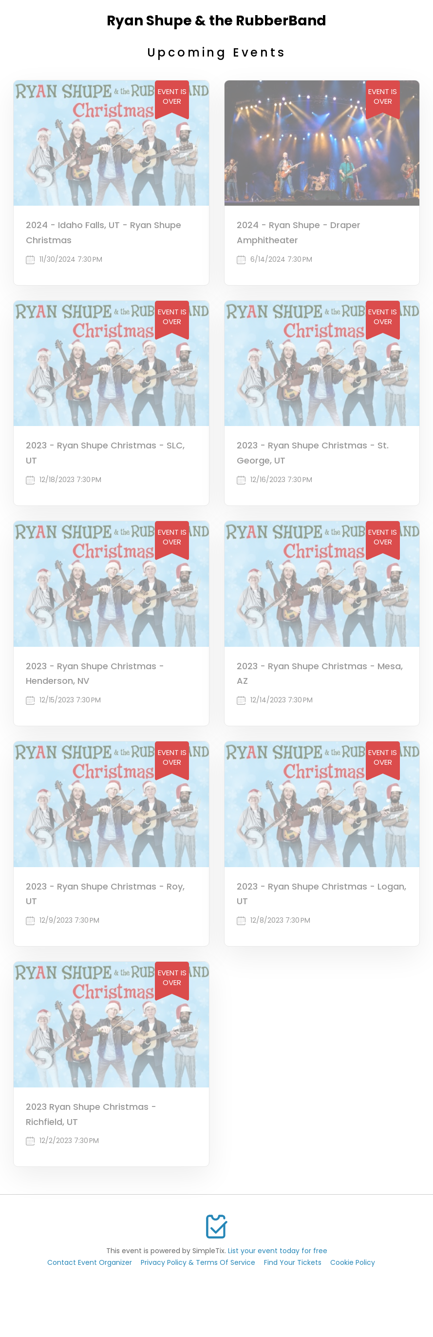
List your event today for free (277, 1251)
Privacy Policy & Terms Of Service (198, 1262)
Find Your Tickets (292, 1262)
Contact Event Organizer (89, 1262)
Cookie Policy (352, 1262)
